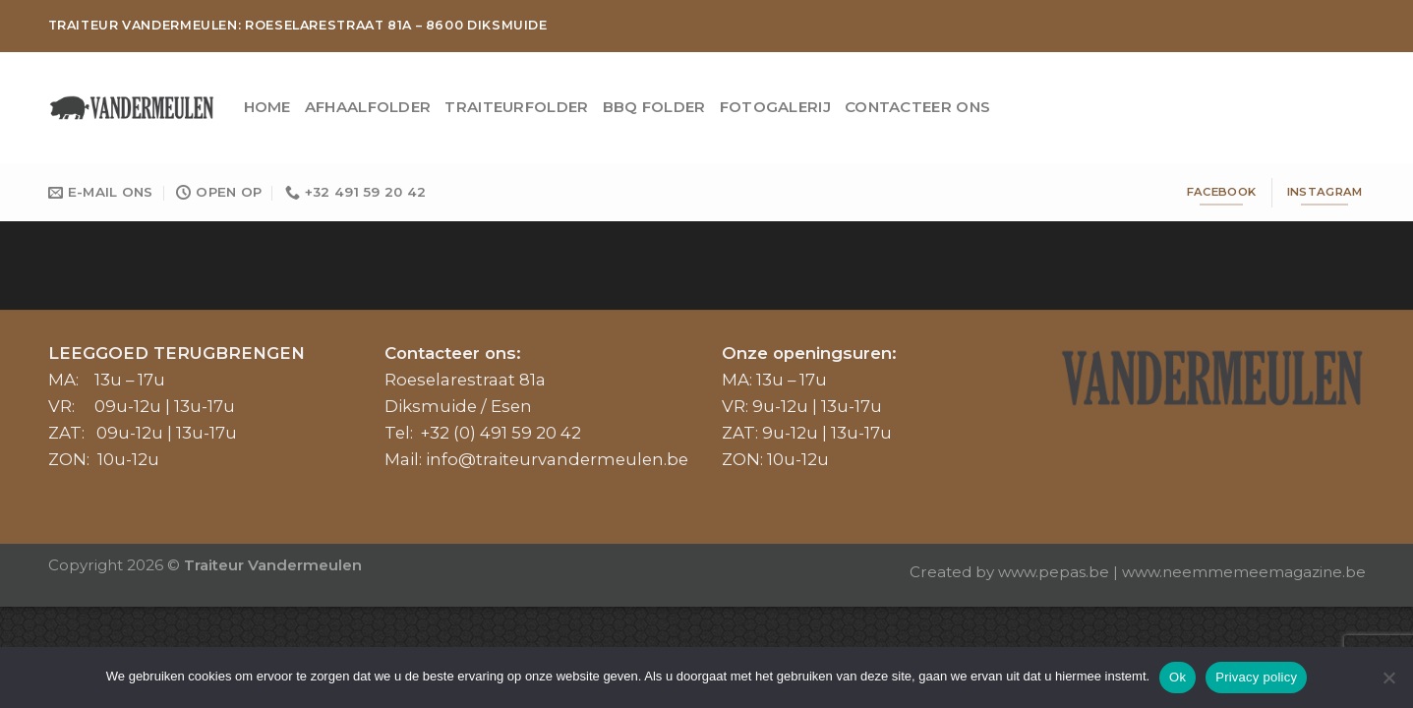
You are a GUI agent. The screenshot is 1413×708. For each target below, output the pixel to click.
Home (267, 106)
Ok (1177, 677)
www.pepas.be (1053, 571)
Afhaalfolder (368, 106)
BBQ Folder (654, 106)
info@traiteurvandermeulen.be (557, 459)
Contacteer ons (917, 106)
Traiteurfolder (516, 106)
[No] (1388, 683)
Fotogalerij (775, 106)
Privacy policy (1256, 677)
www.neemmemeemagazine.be (1244, 571)
